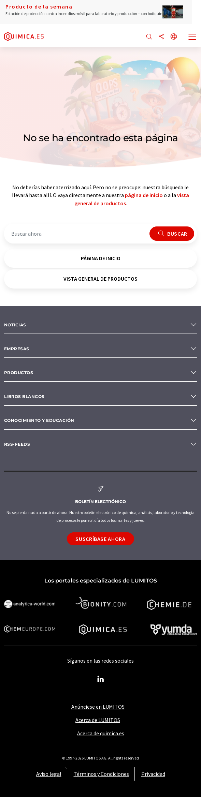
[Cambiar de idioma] (173, 37)
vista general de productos (100, 278)
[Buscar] (149, 37)
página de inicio (144, 195)
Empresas (16, 348)
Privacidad (153, 773)
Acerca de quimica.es (100, 733)
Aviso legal (48, 773)
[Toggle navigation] (192, 37)
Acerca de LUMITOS (97, 720)
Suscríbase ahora (100, 538)
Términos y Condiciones (101, 773)
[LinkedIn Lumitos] (100, 679)
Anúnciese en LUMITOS (98, 706)
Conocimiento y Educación (39, 420)
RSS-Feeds (17, 444)
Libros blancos (24, 396)
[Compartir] (161, 37)
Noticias (15, 324)
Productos (18, 372)
